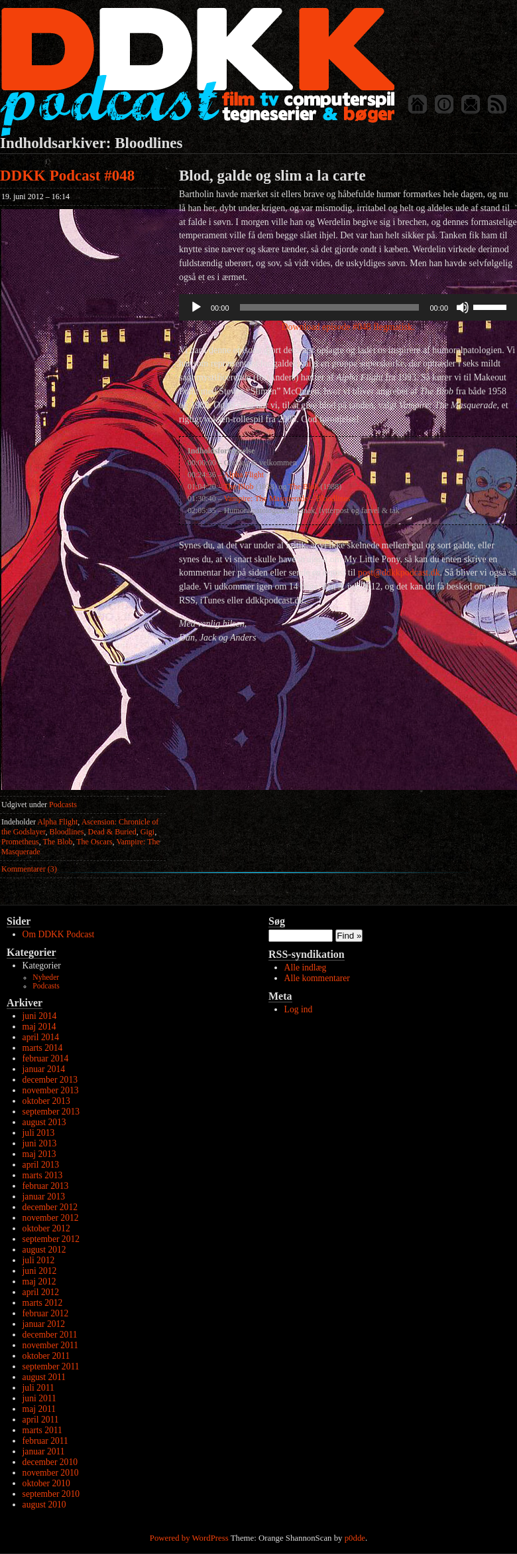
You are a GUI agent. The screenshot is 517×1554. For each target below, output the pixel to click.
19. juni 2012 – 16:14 (35, 196)
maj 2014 (39, 1027)
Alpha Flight (57, 821)
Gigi (147, 831)
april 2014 (41, 1037)
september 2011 (51, 1366)
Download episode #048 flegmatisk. (348, 327)
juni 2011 (39, 1398)
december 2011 (50, 1335)
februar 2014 (46, 1058)
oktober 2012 (46, 1228)
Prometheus (20, 841)
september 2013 (51, 1112)
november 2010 (51, 1473)
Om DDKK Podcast (59, 934)
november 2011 (50, 1345)
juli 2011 (38, 1388)
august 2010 (44, 1505)
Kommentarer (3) (29, 869)
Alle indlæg (305, 967)
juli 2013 (39, 1133)
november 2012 (51, 1218)
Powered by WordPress (189, 1538)
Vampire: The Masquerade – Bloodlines (286, 498)
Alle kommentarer (317, 978)
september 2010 (51, 1494)
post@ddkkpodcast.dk (399, 573)
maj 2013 (39, 1154)
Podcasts (63, 804)
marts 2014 (43, 1048)
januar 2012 (44, 1324)
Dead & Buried (112, 831)
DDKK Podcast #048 (67, 175)
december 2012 (50, 1207)
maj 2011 (39, 1409)
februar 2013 (46, 1186)
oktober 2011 (46, 1356)
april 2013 (41, 1165)
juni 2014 (40, 1016)
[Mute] (462, 307)
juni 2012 (40, 1271)
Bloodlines (67, 831)
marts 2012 (43, 1303)
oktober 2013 (46, 1101)
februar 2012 (46, 1313)
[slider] (330, 307)
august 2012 (44, 1250)
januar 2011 (44, 1451)
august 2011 (44, 1377)
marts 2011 (42, 1430)
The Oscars (94, 841)
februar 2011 (45, 1441)
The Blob (57, 841)
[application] (348, 307)
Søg (276, 921)
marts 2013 (43, 1175)
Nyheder (45, 977)
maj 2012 (39, 1281)
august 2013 (44, 1122)
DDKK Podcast (197, 71)
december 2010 (50, 1462)
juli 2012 (39, 1260)
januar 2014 (44, 1069)
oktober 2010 (46, 1483)
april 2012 (41, 1292)
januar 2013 (44, 1197)
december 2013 (50, 1080)
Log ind (298, 1009)
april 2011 (41, 1420)
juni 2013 (40, 1143)
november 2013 (51, 1090)
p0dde (355, 1538)
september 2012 (51, 1239)
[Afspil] (196, 307)
